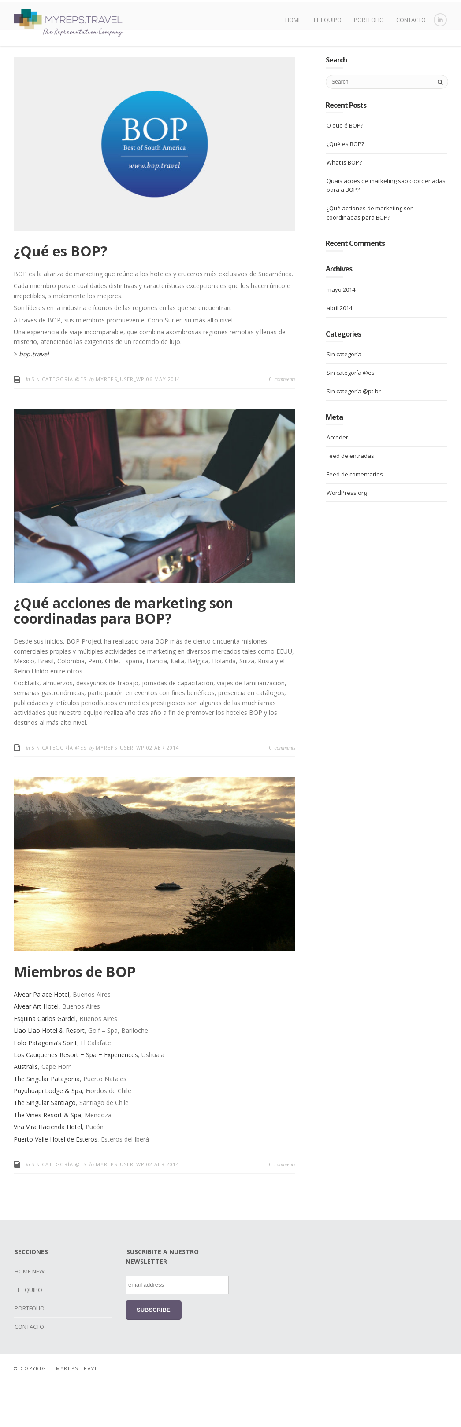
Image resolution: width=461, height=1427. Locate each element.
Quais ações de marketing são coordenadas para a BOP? (386, 229)
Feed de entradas (350, 500)
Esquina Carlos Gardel (45, 1062)
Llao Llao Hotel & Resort (49, 1074)
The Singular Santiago (45, 1146)
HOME (293, 20)
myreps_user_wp (121, 423)
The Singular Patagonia (47, 1123)
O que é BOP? (345, 169)
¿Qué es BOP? (61, 294)
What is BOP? (344, 206)
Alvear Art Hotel (36, 1050)
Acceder (337, 481)
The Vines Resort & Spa (47, 1159)
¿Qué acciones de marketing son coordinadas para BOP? (123, 654)
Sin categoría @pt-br (354, 435)
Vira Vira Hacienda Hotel (48, 1171)
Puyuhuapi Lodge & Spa (48, 1135)
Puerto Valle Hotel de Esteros (55, 1183)
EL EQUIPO (328, 20)
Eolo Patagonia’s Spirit (45, 1087)
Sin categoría (344, 398)
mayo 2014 (341, 333)
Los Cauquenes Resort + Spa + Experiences (76, 1098)
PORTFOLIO (369, 20)
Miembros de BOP (75, 1015)
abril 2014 (339, 352)
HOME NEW (30, 1315)
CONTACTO (411, 20)
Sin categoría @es (58, 423)
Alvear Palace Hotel (41, 1038)
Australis (26, 1110)
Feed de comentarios (355, 518)
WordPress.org (347, 536)
